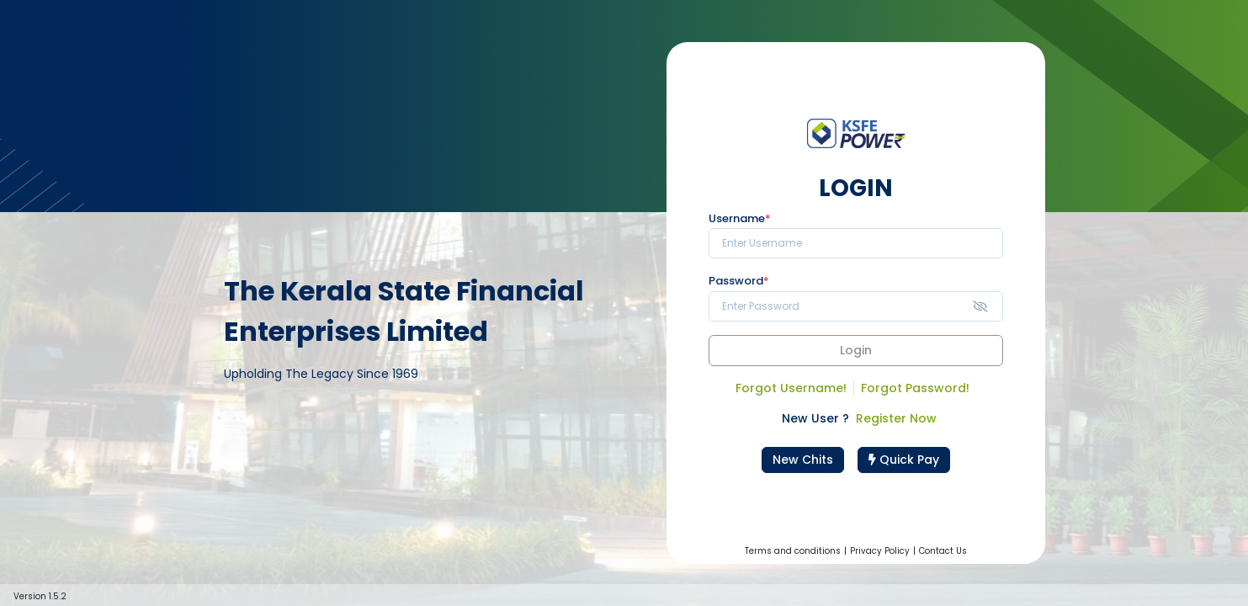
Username (740, 218)
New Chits (803, 459)
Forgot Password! (915, 388)
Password (739, 281)
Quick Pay (903, 459)
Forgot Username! (791, 388)
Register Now (896, 418)
